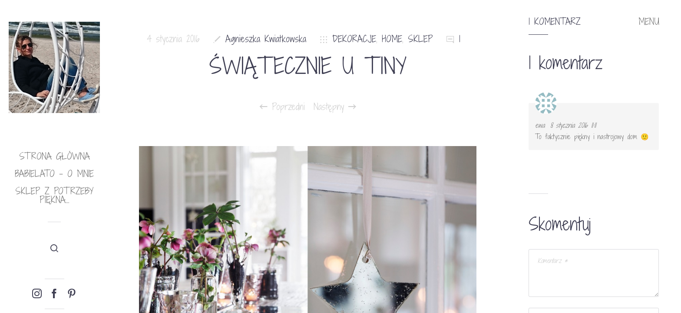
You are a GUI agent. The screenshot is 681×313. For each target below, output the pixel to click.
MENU (648, 21)
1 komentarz (555, 21)
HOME (392, 39)
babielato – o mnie (54, 173)
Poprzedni (282, 107)
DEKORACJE (354, 39)
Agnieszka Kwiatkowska (265, 39)
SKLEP (420, 39)
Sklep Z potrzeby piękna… (54, 195)
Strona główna (54, 156)
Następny (335, 107)
